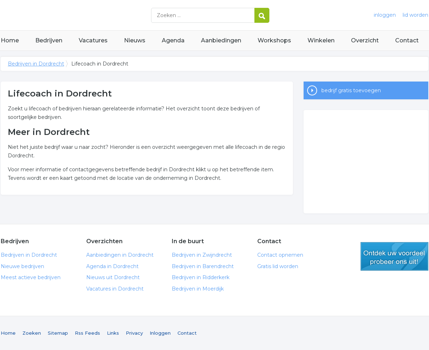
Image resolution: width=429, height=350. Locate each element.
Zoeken (31, 333)
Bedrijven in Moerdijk (198, 289)
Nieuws (134, 40)
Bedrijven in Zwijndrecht (202, 255)
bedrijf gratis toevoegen (351, 90)
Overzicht (365, 40)
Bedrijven (48, 40)
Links (113, 333)
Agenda (173, 40)
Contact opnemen (280, 255)
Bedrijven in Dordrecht (90, 15)
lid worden (415, 15)
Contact (407, 40)
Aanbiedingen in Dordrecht (120, 255)
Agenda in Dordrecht (112, 266)
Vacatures (93, 40)
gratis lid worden (394, 256)
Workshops (274, 40)
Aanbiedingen (221, 40)
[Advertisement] (366, 161)
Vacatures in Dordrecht (115, 289)
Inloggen (160, 333)
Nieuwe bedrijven (22, 266)
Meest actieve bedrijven (31, 277)
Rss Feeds (87, 333)
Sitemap (58, 333)
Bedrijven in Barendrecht (203, 266)
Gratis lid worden (277, 266)
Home (10, 40)
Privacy (134, 333)
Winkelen (321, 40)
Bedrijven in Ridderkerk (200, 277)
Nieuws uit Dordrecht (113, 277)
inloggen (385, 15)
